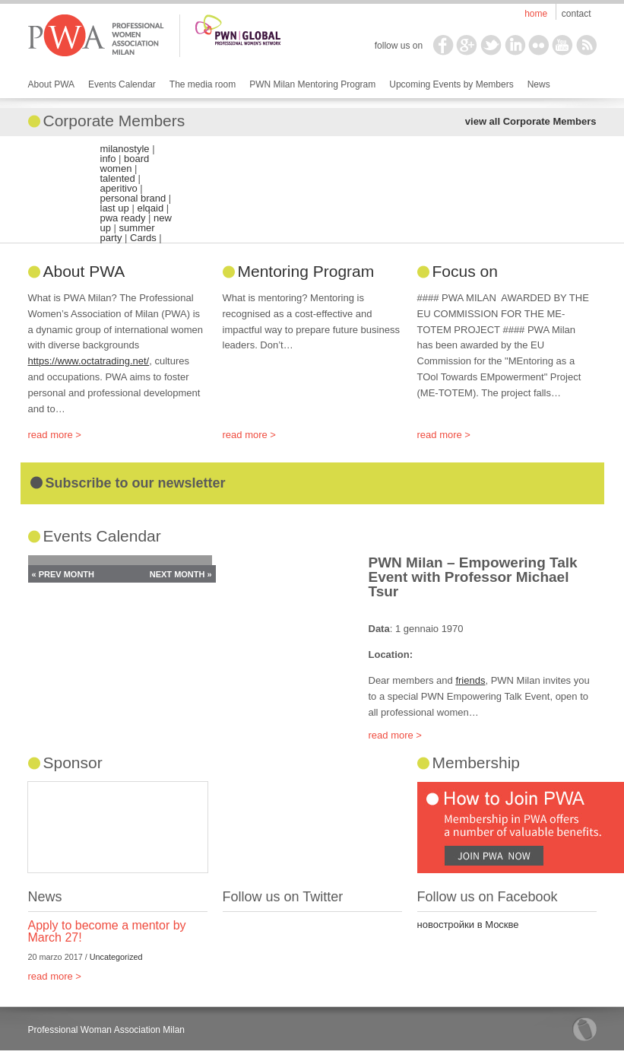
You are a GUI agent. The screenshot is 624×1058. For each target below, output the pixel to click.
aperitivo (119, 188)
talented (117, 178)
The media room (202, 84)
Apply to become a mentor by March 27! (107, 931)
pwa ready (123, 218)
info (108, 158)
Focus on (465, 271)
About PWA (51, 84)
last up (114, 208)
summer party (127, 232)
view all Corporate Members (531, 121)
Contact (576, 13)
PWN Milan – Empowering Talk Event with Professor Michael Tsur (473, 576)
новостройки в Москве (468, 924)
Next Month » (181, 574)
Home (535, 13)
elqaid (150, 208)
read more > (54, 435)
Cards (143, 237)
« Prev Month (63, 574)
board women (125, 163)
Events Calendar (122, 84)
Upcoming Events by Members (451, 84)
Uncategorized (116, 956)
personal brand (133, 198)
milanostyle (125, 148)
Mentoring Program (306, 271)
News (538, 84)
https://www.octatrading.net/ (89, 361)
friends (470, 680)
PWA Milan (96, 35)
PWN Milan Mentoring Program (312, 84)
